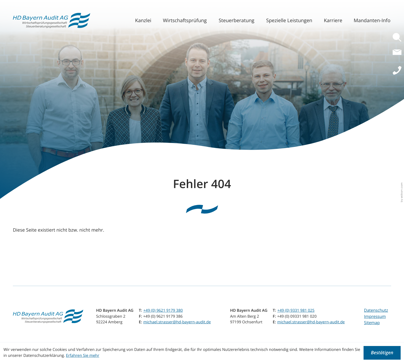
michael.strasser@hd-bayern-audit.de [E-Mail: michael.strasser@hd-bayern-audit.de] (177, 322)
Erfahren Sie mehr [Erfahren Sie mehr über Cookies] (82, 355)
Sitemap (372, 322)
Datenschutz (376, 310)
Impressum (375, 316)
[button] (398, 37)
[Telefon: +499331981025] (296, 311)
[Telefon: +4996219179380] (163, 311)
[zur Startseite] (51, 20)
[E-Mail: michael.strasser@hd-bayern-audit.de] (398, 55)
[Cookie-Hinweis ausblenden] (382, 353)
